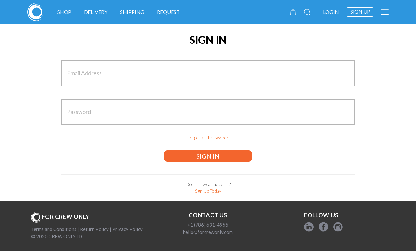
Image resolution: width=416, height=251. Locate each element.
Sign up (360, 12)
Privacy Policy (127, 229)
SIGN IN (208, 156)
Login (331, 12)
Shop (64, 12)
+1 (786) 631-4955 (207, 225)
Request (168, 12)
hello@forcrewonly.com (208, 232)
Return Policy (94, 229)
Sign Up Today (208, 191)
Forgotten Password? (208, 137)
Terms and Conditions (54, 229)
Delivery (95, 12)
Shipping (132, 12)
